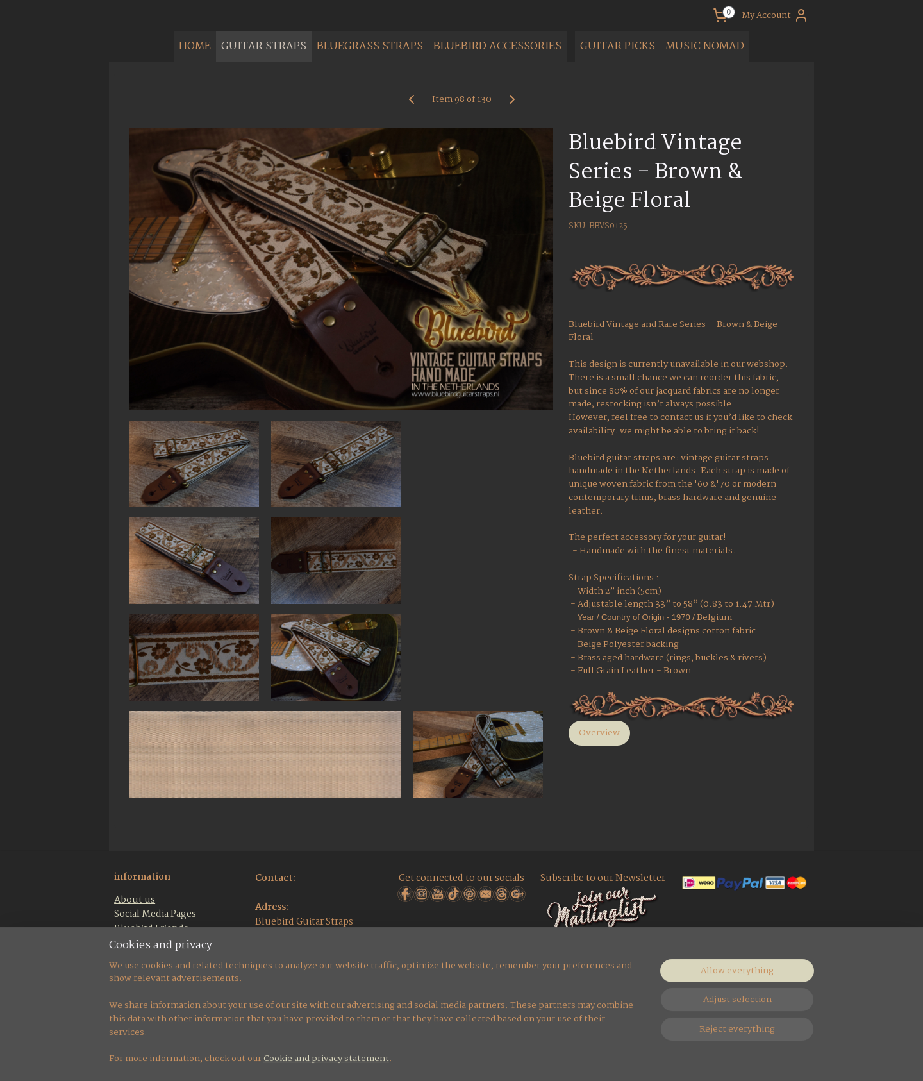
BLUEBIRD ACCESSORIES (497, 46)
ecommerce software (506, 1057)
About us (134, 900)
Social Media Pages (155, 914)
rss (457, 1057)
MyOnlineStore (620, 1057)
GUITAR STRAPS (263, 46)
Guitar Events (144, 943)
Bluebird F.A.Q (147, 958)
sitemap (431, 1057)
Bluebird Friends (151, 929)
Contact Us (138, 986)
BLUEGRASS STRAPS (370, 46)
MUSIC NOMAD (704, 46)
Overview (599, 733)
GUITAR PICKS (617, 46)
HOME (195, 46)
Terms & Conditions (158, 972)
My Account (775, 15)
